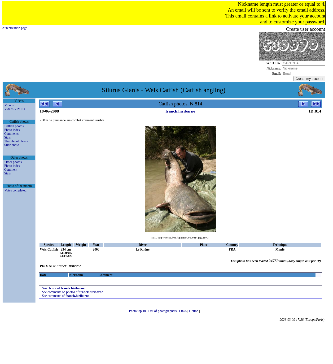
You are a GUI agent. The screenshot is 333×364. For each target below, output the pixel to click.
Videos (9, 105)
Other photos (13, 162)
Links (183, 311)
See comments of (65, 296)
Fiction (194, 311)
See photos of (63, 288)
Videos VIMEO (14, 109)
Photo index (12, 130)
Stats (7, 137)
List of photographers (163, 311)
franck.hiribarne (180, 111)
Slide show (11, 145)
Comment (10, 169)
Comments (11, 133)
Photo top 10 (138, 311)
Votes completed (15, 190)
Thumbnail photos (16, 141)
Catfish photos (14, 126)
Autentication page (14, 28)
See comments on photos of (72, 292)
